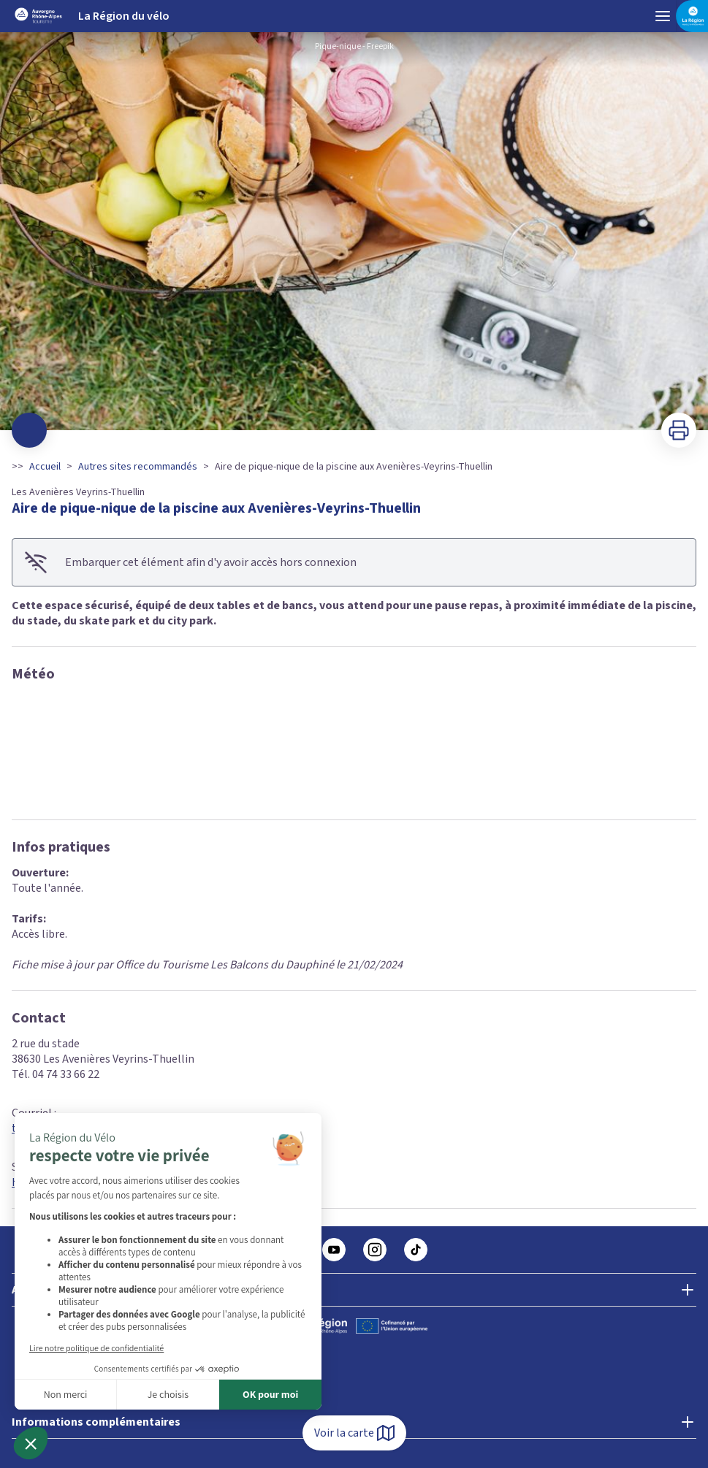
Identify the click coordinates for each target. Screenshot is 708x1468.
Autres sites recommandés (137, 466)
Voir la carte (354, 1433)
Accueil (45, 466)
